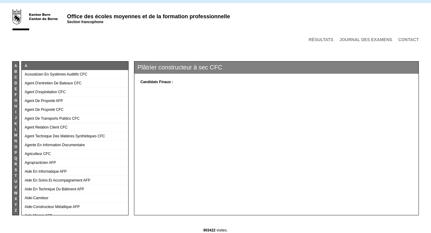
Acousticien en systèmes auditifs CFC (56, 74)
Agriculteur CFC (38, 154)
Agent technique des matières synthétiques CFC (65, 136)
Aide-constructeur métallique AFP (52, 207)
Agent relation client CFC (46, 127)
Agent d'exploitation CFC (45, 92)
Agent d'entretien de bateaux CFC (53, 83)
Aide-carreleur (36, 198)
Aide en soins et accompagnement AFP (57, 180)
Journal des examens (365, 39)
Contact (408, 39)
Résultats (321, 39)
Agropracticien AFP (40, 163)
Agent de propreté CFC (44, 110)
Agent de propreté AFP (44, 101)
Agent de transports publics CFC (52, 118)
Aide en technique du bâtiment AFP (54, 189)
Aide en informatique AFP (46, 171)
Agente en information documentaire (55, 145)
